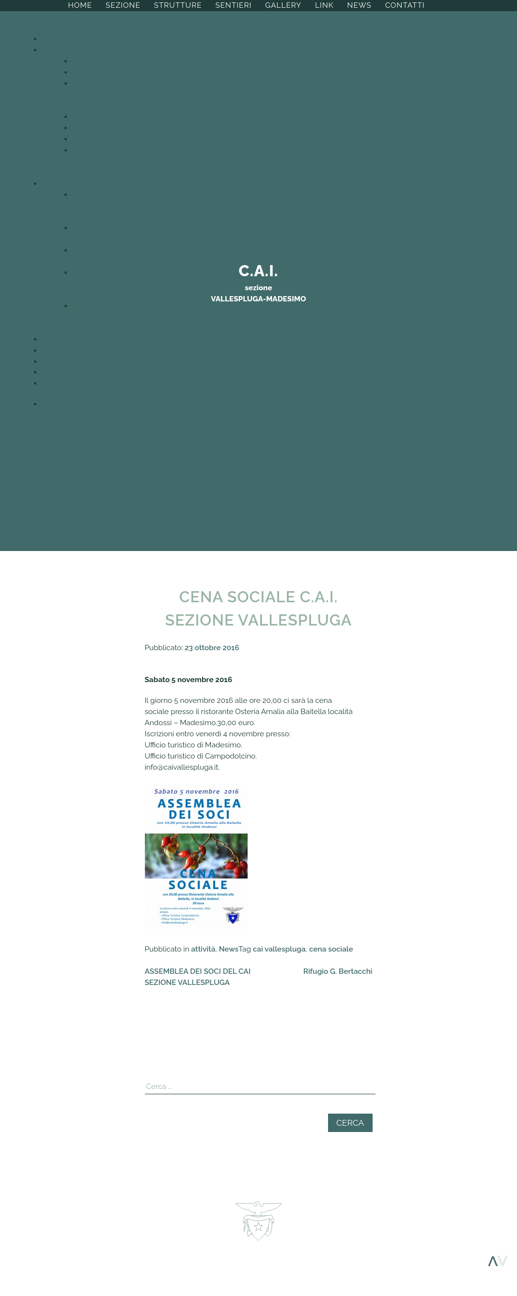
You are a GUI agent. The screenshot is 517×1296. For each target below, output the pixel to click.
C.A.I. (258, 271)
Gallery (283, 5)
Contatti (405, 5)
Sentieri (233, 5)
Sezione (123, 5)
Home (80, 5)
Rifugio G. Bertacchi (337, 971)
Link (324, 5)
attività (203, 949)
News (359, 5)
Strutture (178, 5)
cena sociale (331, 949)
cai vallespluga (279, 949)
